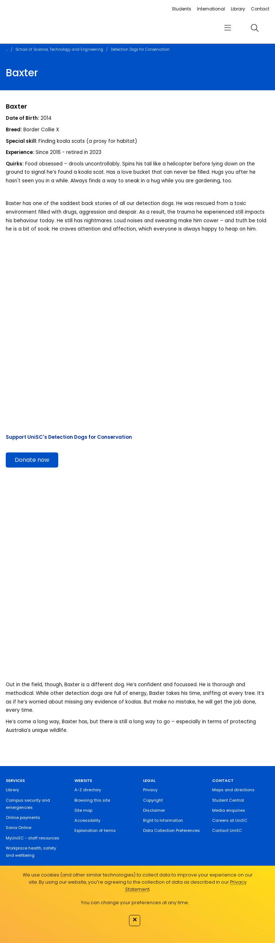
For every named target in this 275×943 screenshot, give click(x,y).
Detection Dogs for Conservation (140, 49)
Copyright (153, 800)
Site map (83, 810)
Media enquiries (228, 810)
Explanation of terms (95, 830)
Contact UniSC (227, 830)
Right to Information (163, 820)
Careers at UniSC (229, 820)
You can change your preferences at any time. (135, 902)
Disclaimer (154, 810)
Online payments (23, 817)
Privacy (150, 790)
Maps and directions (233, 790)
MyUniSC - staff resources (32, 838)
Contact (260, 9)
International (211, 9)
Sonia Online (18, 827)
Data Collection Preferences (171, 830)
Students (181, 9)
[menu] (227, 28)
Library (238, 9)
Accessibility (87, 820)
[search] (254, 27)
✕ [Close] (134, 920)
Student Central (228, 800)
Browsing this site (92, 800)
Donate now (32, 460)
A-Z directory (87, 790)
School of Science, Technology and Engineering (59, 49)
